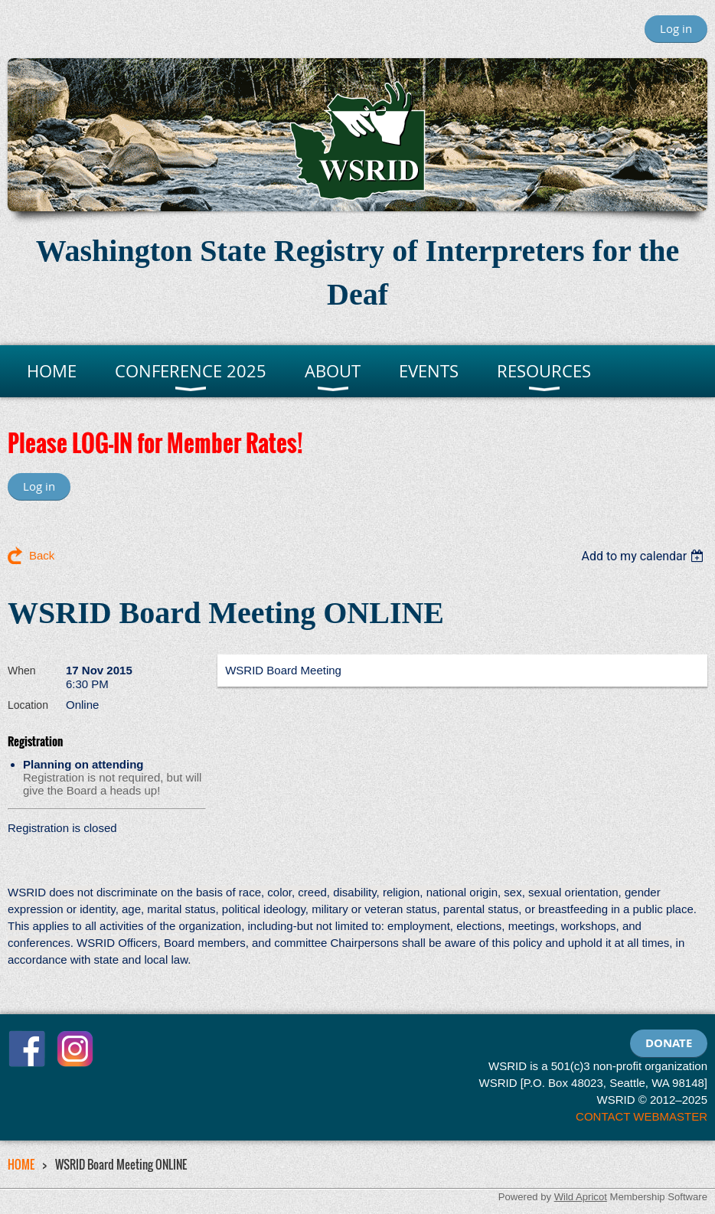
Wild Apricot (580, 1197)
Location (28, 705)
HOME (21, 1164)
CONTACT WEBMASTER (641, 1116)
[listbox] (644, 556)
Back (41, 555)
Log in (676, 28)
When (22, 670)
